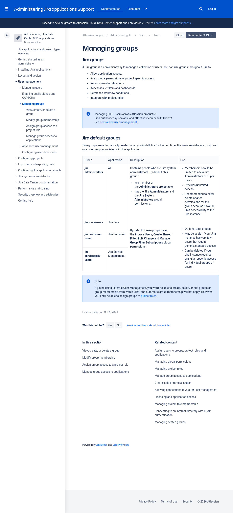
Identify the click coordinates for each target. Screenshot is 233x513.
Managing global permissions (173, 361)
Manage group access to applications (105, 371)
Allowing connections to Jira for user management (186, 389)
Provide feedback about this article (147, 325)
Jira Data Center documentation (38, 182)
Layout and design (29, 75)
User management (29, 81)
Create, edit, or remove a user (173, 382)
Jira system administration (34, 176)
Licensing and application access (175, 397)
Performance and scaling (33, 188)
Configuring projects (30, 158)
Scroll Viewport (121, 444)
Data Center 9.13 (201, 35)
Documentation (110, 8)
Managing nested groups (170, 422)
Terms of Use (169, 501)
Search (201, 9)
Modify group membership (42, 120)
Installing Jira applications (34, 69)
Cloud (180, 35)
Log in (212, 8)
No (118, 325)
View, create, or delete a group (100, 350)
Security (187, 501)
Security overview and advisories (38, 194)
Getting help (25, 200)
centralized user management (118, 122)
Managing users (32, 87)
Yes (110, 325)
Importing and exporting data (36, 164)
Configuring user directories (39, 152)
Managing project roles (169, 368)
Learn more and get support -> (172, 23)
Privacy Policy (147, 501)
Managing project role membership (176, 404)
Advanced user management (40, 146)
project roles (148, 296)
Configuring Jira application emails (39, 170)
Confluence (101, 444)
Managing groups (33, 103)
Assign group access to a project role (105, 364)
